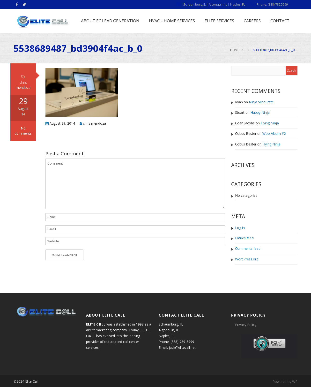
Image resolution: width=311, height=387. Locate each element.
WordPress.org (246, 259)
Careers (252, 20)
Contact (279, 20)
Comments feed (247, 248)
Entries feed (244, 238)
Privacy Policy (245, 324)
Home (234, 50)
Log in (240, 227)
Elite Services (219, 20)
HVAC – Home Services (171, 20)
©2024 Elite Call (26, 381)
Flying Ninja (270, 123)
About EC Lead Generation (109, 20)
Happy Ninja (260, 112)
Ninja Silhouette (261, 102)
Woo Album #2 (274, 133)
